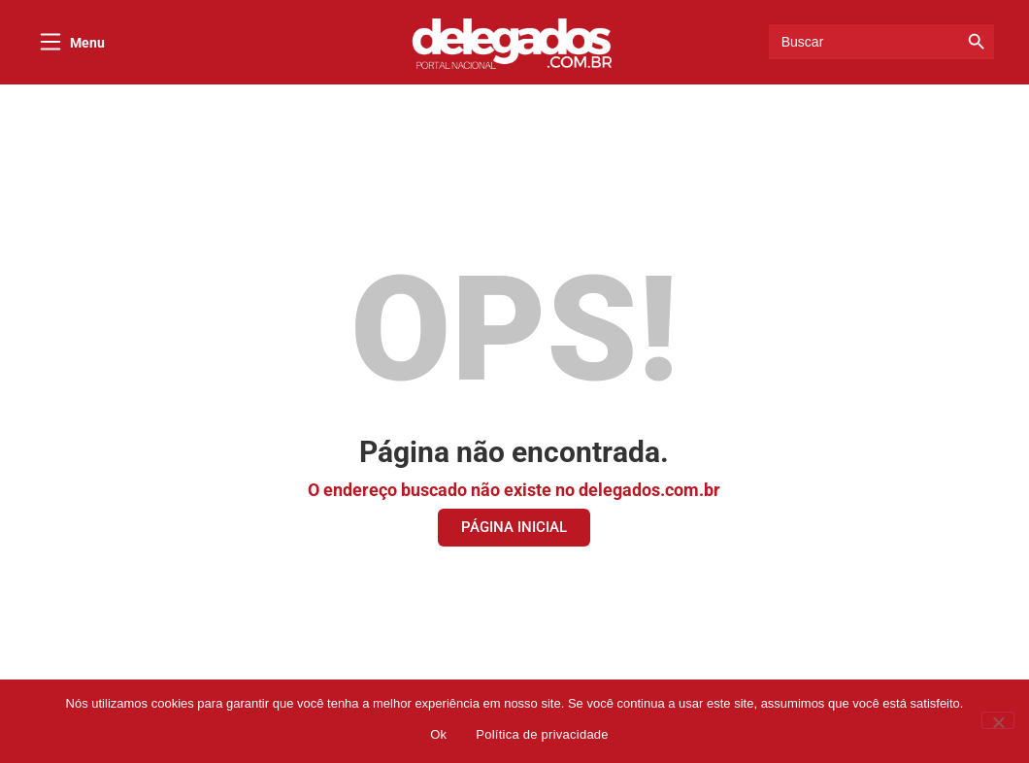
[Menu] (50, 41)
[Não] (997, 720)
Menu (87, 42)
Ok (438, 734)
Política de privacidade (542, 734)
